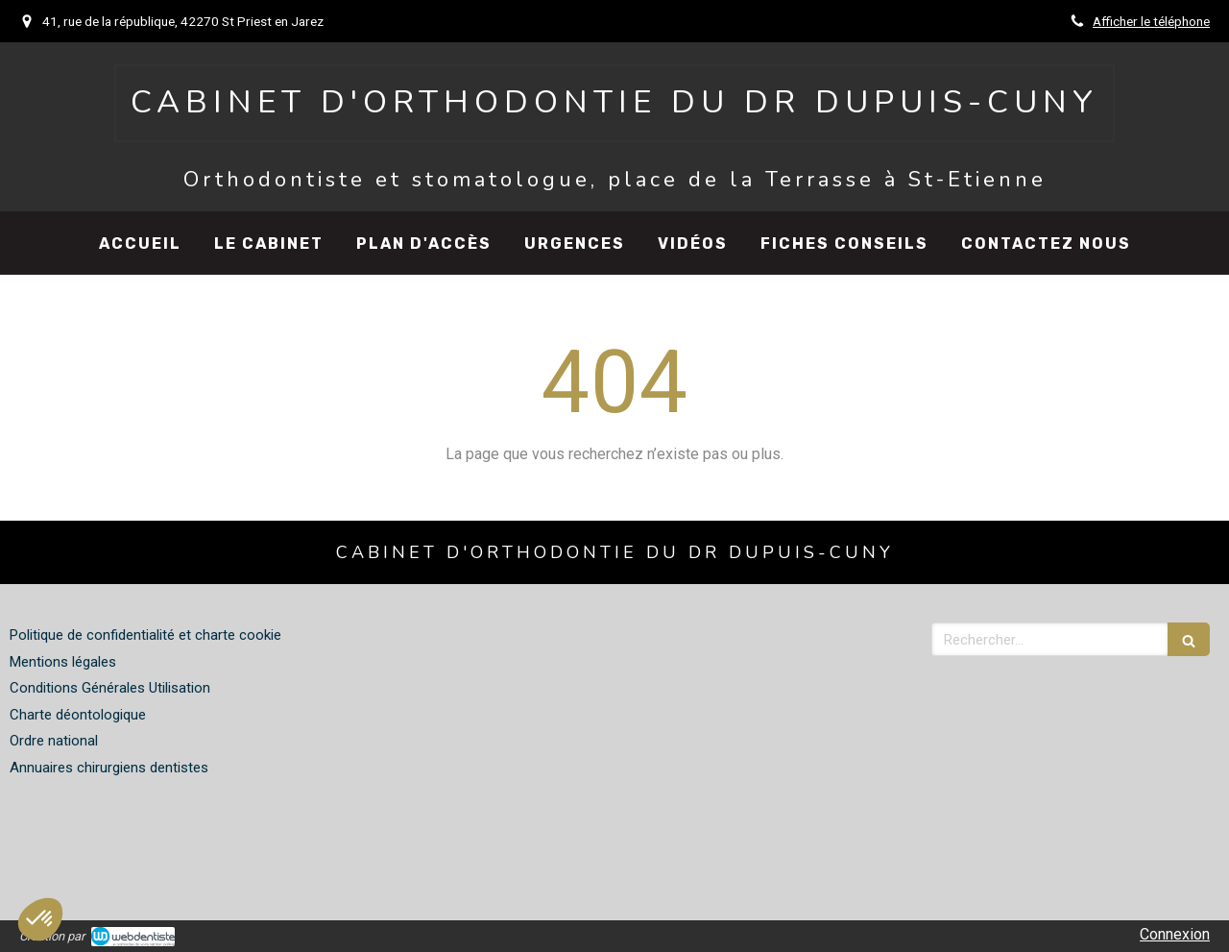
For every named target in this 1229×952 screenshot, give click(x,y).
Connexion (1175, 934)
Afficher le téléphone (1151, 21)
